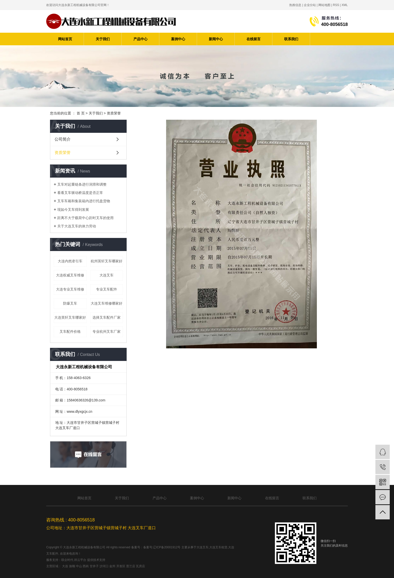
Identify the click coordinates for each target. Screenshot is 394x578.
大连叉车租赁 (218, 547)
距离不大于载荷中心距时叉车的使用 (85, 218)
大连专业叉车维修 (70, 289)
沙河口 (104, 566)
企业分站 (310, 5)
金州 (112, 566)
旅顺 (72, 566)
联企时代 (67, 560)
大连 (65, 566)
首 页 (81, 113)
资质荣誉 (63, 152)
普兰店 (130, 566)
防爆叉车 (70, 303)
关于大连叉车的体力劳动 (76, 226)
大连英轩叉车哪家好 (70, 317)
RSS (336, 5)
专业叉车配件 (106, 289)
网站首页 (65, 39)
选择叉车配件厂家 (106, 317)
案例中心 (178, 39)
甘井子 (94, 566)
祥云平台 (80, 560)
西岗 (86, 566)
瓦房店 (140, 566)
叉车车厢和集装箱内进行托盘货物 (83, 201)
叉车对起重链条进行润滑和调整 (82, 184)
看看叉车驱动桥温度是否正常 (80, 193)
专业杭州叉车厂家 (106, 331)
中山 (79, 566)
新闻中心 (216, 39)
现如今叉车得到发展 (73, 210)
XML (344, 5)
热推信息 (295, 5)
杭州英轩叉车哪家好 (106, 261)
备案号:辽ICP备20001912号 (162, 547)
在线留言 (254, 39)
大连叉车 (107, 275)
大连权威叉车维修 (70, 275)
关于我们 (103, 39)
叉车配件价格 (70, 331)
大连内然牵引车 (70, 261)
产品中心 (140, 39)
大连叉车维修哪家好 (106, 303)
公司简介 (63, 139)
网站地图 (324, 5)
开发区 (120, 566)
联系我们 (291, 39)
